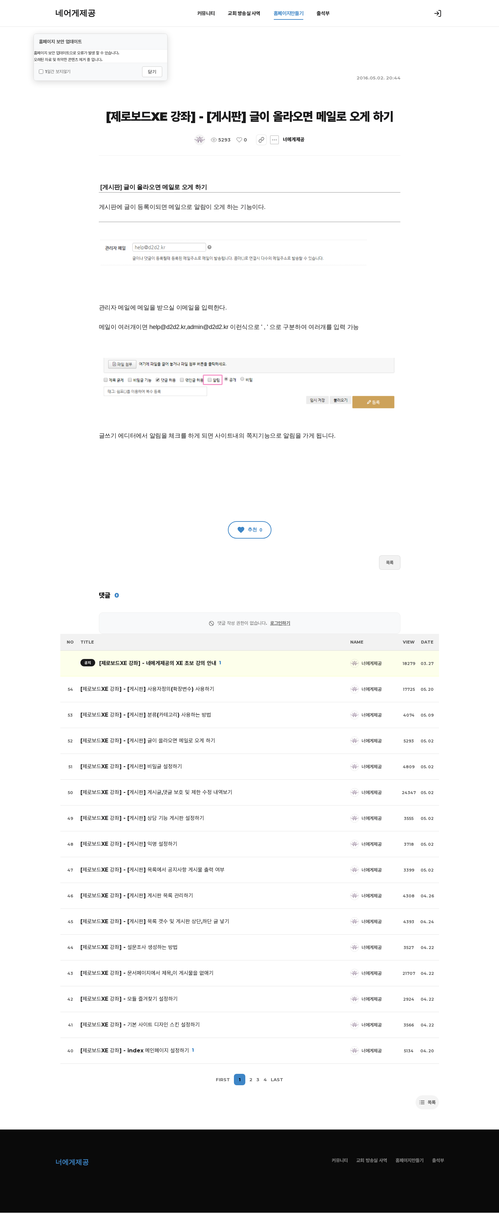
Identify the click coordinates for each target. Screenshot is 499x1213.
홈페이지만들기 (289, 13)
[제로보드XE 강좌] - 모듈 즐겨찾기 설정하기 (129, 999)
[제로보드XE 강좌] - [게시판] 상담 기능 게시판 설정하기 (142, 818)
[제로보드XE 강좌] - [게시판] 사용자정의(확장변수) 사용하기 (147, 689)
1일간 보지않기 (54, 71)
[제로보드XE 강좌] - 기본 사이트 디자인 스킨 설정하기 (140, 1025)
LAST (277, 1079)
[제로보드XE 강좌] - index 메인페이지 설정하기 (134, 1050)
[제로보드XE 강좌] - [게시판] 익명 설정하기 (128, 844)
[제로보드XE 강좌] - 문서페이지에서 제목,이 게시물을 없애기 (146, 973)
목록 (389, 562)
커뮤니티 (205, 13)
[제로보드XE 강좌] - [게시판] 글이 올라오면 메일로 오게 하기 (147, 740)
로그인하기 (280, 623)
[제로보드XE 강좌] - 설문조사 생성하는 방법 (129, 947)
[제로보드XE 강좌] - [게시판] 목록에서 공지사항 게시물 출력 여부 (152, 870)
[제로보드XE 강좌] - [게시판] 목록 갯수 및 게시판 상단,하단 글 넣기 (154, 921)
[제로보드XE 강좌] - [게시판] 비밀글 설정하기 (131, 766)
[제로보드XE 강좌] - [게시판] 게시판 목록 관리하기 (136, 895)
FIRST (223, 1079)
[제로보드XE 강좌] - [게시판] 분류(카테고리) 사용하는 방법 (145, 715)
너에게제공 (219, 140)
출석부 (323, 13)
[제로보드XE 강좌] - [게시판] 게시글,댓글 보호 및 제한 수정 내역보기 (156, 792)
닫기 (152, 71)
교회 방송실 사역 (244, 13)
